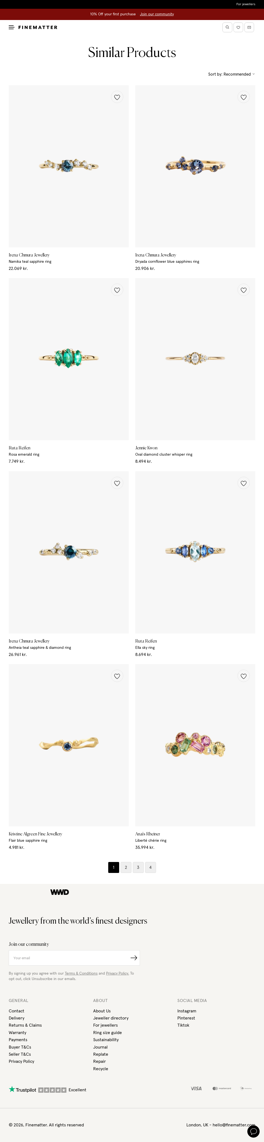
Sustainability (106, 1040)
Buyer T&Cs (20, 1047)
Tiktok (183, 1025)
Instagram (186, 1011)
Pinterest (186, 1018)
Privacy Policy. (117, 973)
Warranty (17, 1032)
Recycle (100, 1069)
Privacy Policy (21, 1061)
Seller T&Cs (20, 1054)
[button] (117, 97)
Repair (99, 1061)
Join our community (157, 14)
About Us (102, 1011)
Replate (100, 1054)
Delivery (16, 1018)
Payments (18, 1040)
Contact (16, 1011)
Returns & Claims (25, 1025)
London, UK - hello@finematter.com (220, 1125)
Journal (100, 1047)
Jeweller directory (110, 1018)
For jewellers (245, 4)
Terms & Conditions (81, 973)
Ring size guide (107, 1032)
